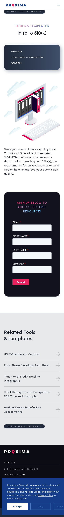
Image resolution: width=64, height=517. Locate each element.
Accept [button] (17, 506)
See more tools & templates (22, 426)
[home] (15, 5)
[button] (59, 5)
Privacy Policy (45, 495)
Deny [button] (40, 506)
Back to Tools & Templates (26, 11)
